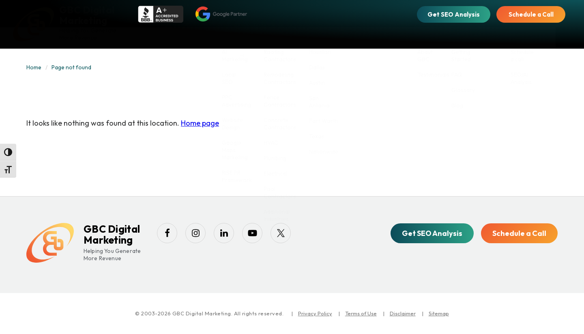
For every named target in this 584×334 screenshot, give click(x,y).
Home (33, 67)
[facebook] (167, 233)
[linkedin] (224, 233)
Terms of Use (361, 313)
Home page (200, 123)
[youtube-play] (252, 233)
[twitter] (281, 233)
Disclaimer (403, 313)
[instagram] (195, 233)
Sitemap (439, 313)
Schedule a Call (531, 14)
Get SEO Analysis (453, 14)
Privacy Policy (315, 313)
